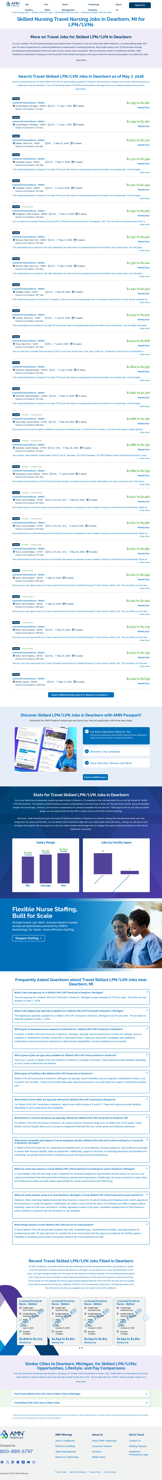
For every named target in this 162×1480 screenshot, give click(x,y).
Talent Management (68, 7)
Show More (81, 60)
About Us (119, 7)
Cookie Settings (110, 1472)
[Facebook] (2, 1462)
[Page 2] (82, 1347)
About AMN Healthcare (104, 1441)
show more (145, 172)
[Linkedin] (13, 1462)
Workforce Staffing (65, 1446)
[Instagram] (34, 1462)
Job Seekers (29, 7)
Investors (97, 1451)
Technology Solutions (93, 7)
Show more (81, 1382)
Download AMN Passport (95, 777)
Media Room (98, 1457)
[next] (145, 1317)
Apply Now (140, 5)
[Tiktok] (23, 1462)
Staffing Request (137, 1446)
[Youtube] (28, 1462)
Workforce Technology (67, 1457)
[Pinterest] (18, 1462)
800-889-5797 (16, 1451)
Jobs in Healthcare (65, 1441)
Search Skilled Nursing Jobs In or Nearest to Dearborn (81, 695)
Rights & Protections (78, 1472)
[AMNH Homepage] (13, 3)
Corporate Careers (102, 1446)
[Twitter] (7, 1462)
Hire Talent (47, 7)
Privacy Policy (61, 1472)
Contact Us (135, 1441)
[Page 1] (79, 1347)
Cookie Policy (95, 1472)
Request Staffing (27, 938)
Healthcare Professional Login (138, 1453)
